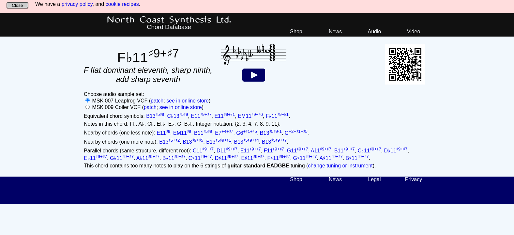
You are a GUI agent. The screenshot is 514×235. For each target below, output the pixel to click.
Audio (374, 31)
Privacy (413, 179)
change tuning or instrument (340, 165)
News (335, 31)
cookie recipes (122, 4)
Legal (374, 179)
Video (413, 31)
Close (17, 5)
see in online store (187, 100)
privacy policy (77, 4)
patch (157, 100)
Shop (296, 31)
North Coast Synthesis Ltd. (169, 20)
